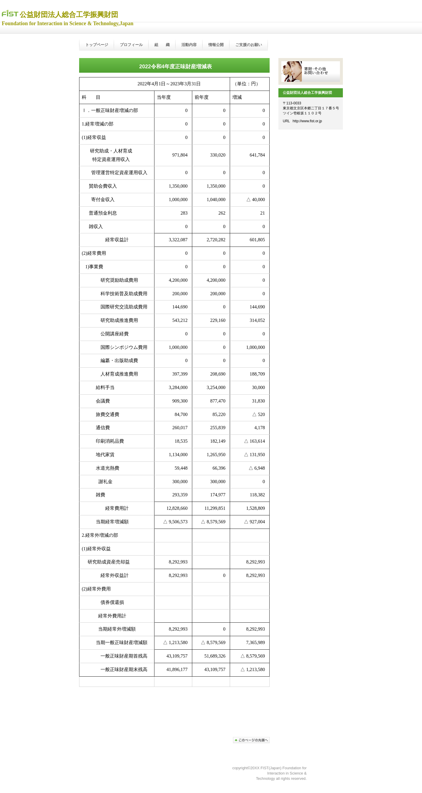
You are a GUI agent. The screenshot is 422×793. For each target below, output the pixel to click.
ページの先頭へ (251, 740)
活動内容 (189, 45)
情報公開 (216, 45)
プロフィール (131, 45)
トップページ (96, 45)
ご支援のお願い (248, 45)
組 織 (162, 45)
